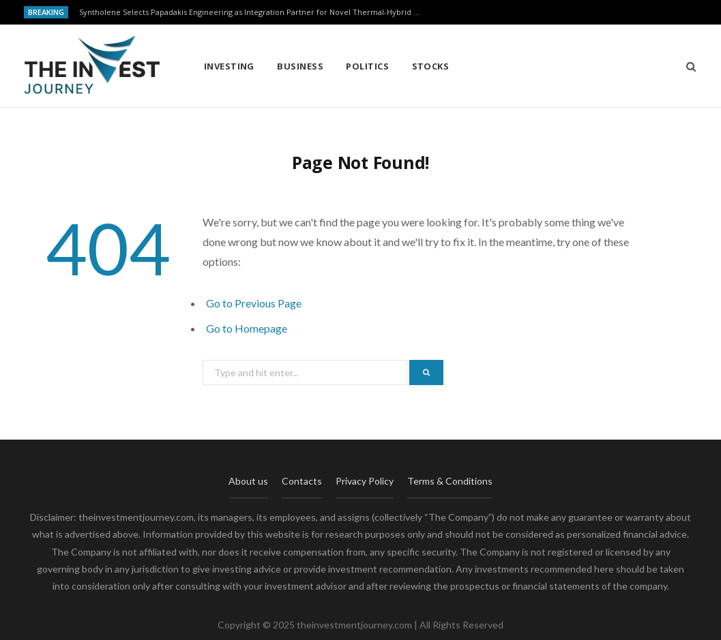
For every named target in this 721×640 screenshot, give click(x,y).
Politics (367, 66)
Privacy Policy (365, 481)
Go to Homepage (246, 328)
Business (300, 66)
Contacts (302, 481)
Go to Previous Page (253, 302)
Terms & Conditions (449, 481)
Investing (229, 66)
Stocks (431, 66)
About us (248, 481)
